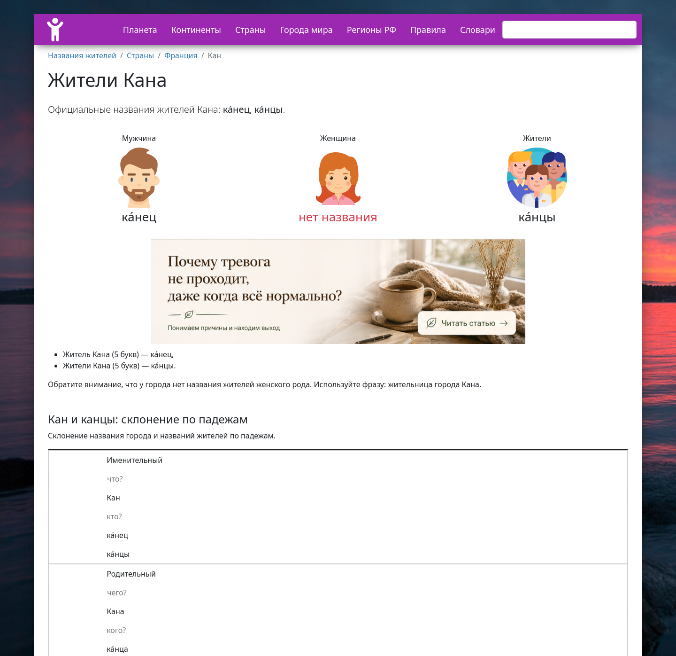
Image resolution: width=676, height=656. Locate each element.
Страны (250, 29)
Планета (140, 29)
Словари (477, 29)
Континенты (196, 29)
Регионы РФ (371, 29)
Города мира (306, 29)
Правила (428, 29)
